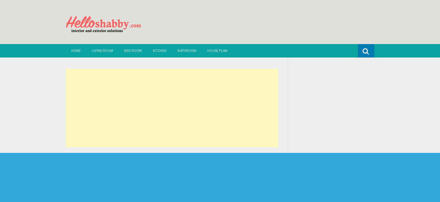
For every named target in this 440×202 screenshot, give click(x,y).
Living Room (102, 51)
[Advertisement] (172, 108)
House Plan (217, 51)
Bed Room (133, 51)
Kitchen (159, 51)
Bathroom (187, 51)
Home (76, 51)
